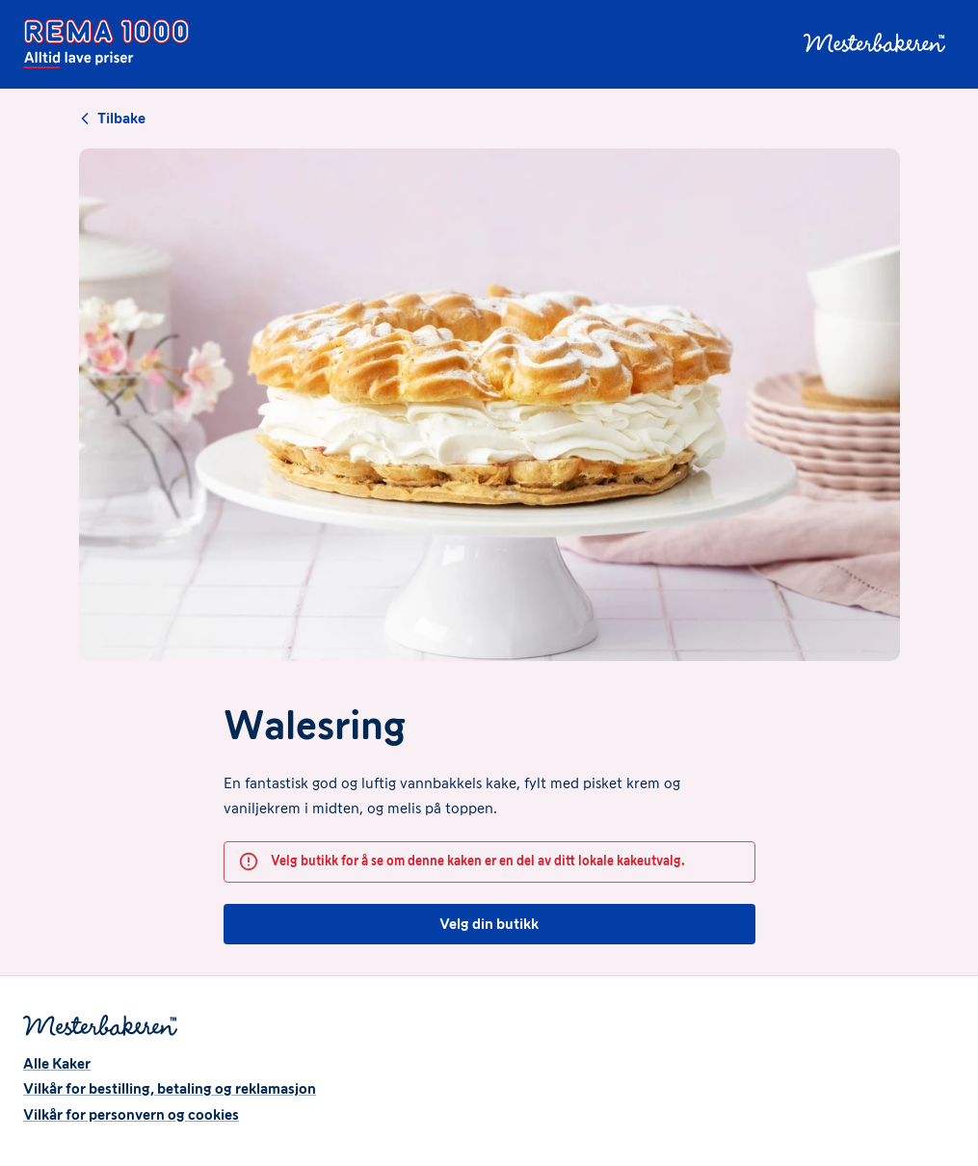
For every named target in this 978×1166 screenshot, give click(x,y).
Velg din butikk (489, 924)
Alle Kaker (57, 1063)
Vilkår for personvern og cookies (131, 1114)
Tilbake (112, 118)
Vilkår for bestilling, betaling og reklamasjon (169, 1088)
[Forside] (106, 44)
